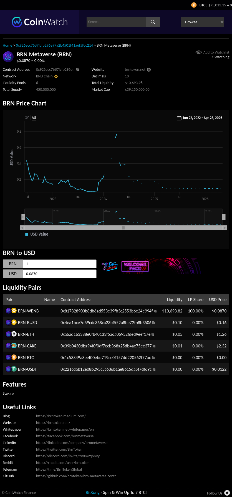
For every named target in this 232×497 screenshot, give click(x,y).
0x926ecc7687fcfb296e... (55, 69)
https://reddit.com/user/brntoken (63, 462)
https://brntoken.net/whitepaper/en (65, 429)
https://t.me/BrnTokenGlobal (59, 469)
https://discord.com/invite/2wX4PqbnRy (68, 456)
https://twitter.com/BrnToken (59, 449)
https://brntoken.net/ (53, 422)
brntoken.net (135, 69)
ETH (30, 334)
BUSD (32, 322)
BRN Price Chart (24, 103)
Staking (8, 393)
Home (7, 45)
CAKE (31, 346)
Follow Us (214, 493)
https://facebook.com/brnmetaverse (65, 436)
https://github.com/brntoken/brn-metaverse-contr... (77, 476)
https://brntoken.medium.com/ (61, 416)
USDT (32, 369)
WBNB (33, 311)
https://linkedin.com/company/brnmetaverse (71, 442)
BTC (30, 357)
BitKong (93, 492)
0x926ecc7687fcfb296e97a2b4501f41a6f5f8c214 (54, 45)
